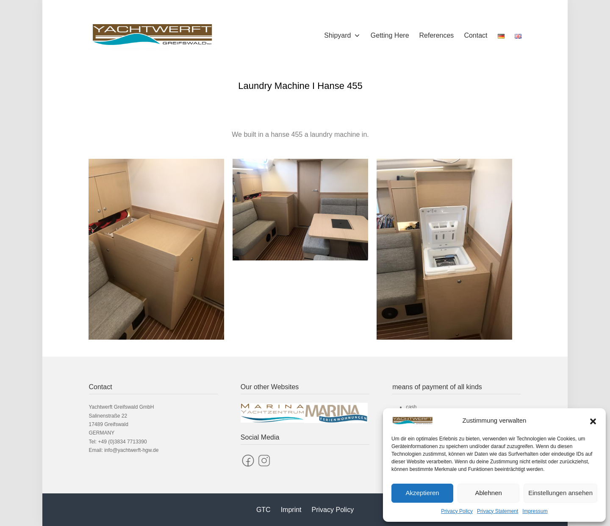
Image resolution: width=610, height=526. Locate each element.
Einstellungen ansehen (560, 492)
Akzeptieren (422, 492)
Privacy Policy (457, 511)
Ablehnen (488, 492)
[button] (593, 420)
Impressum (534, 511)
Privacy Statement (497, 511)
